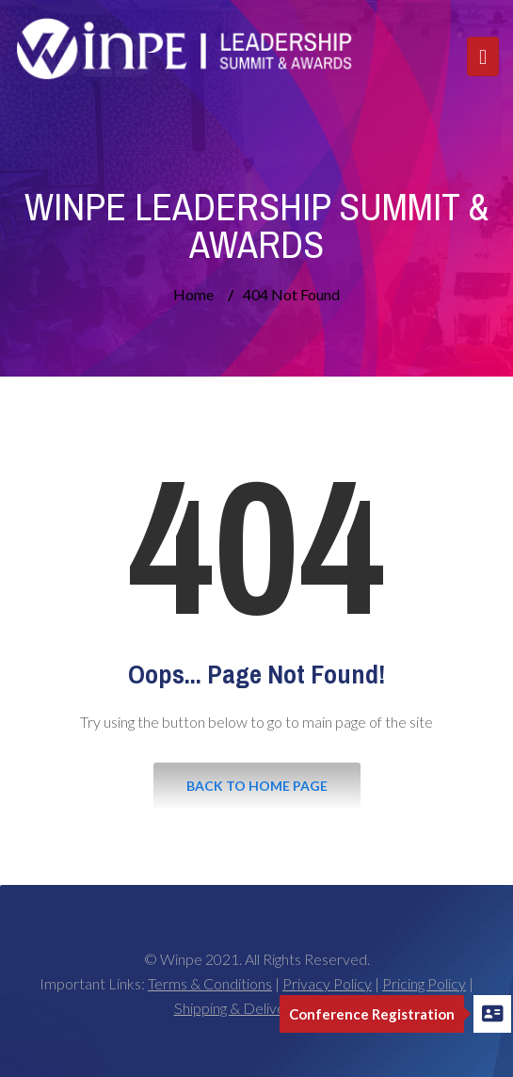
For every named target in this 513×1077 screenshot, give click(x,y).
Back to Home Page (257, 786)
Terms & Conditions (210, 983)
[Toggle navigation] (483, 56)
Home (193, 294)
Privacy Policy (327, 983)
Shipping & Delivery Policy (257, 1008)
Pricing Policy (424, 983)
